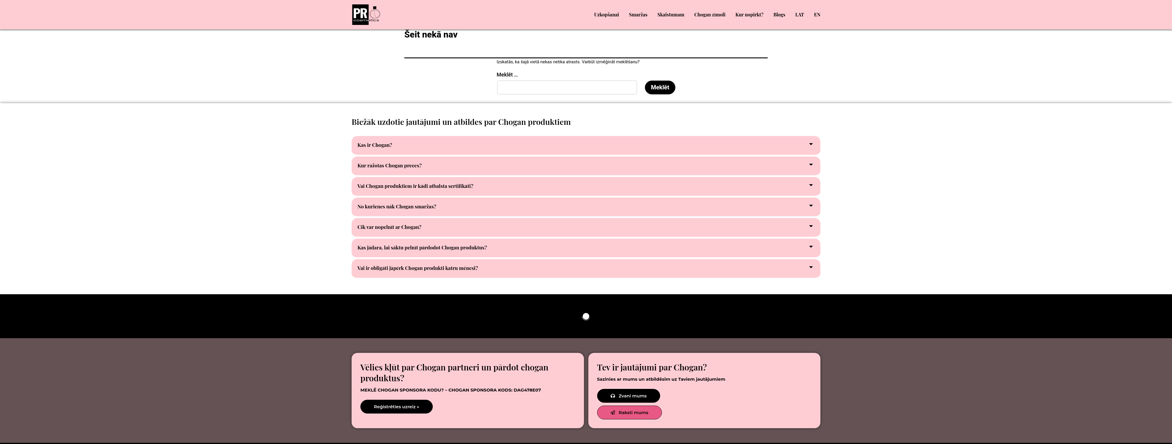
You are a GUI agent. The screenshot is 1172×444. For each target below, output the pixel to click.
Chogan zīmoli (710, 14)
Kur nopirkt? (749, 14)
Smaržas (638, 14)
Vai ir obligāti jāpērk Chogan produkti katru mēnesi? (417, 268)
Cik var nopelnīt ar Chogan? (389, 227)
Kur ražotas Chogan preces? (389, 165)
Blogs (780, 14)
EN (817, 14)
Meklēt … (507, 75)
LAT (799, 14)
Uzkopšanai (606, 14)
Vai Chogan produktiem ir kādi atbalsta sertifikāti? (415, 186)
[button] (586, 146)
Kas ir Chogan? (374, 145)
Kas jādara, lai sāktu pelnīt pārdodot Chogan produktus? (422, 247)
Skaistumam (670, 14)
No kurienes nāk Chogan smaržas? (396, 206)
